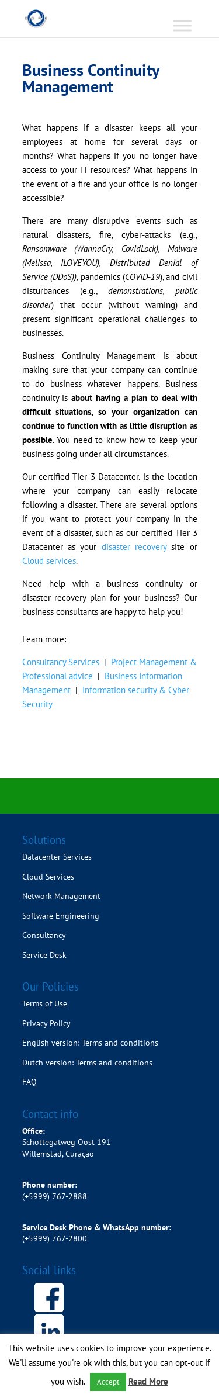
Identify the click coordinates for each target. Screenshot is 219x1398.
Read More (148, 1381)
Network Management (61, 896)
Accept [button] (108, 1382)
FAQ (29, 1082)
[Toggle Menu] (182, 25)
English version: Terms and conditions (91, 1042)
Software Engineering (60, 916)
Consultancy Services (60, 661)
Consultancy (44, 935)
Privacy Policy (46, 1023)
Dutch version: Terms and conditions (88, 1062)
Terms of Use (44, 1003)
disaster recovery (134, 546)
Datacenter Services (57, 857)
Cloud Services (48, 876)
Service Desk (44, 955)
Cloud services (49, 560)
